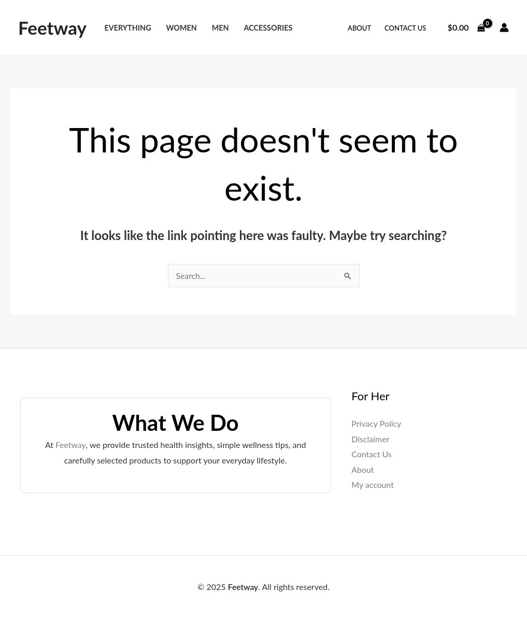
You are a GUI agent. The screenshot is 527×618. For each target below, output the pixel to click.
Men (220, 27)
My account (372, 485)
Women (181, 27)
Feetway (52, 27)
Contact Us (405, 28)
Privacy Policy (376, 423)
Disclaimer (370, 439)
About (359, 28)
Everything (127, 27)
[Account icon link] (504, 27)
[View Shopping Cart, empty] (466, 27)
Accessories (268, 27)
